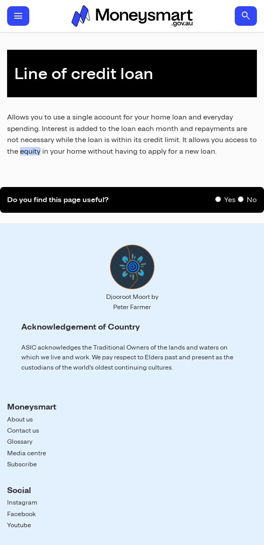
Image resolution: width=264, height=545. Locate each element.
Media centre (26, 453)
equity (30, 151)
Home (132, 16)
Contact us (23, 430)
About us (20, 419)
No (252, 199)
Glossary (19, 441)
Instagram (22, 502)
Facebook (21, 513)
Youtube (19, 525)
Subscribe (22, 464)
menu (18, 16)
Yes (230, 199)
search (245, 16)
